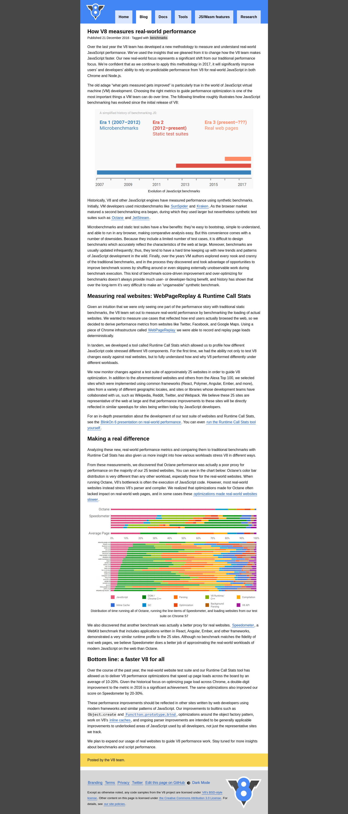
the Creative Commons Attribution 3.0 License (190, 798)
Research (249, 17)
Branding (95, 783)
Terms (110, 783)
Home (124, 17)
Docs (163, 17)
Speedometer (243, 625)
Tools (183, 17)
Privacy (123, 783)
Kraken (202, 206)
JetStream (141, 218)
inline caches (120, 720)
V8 (95, 12)
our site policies (114, 804)
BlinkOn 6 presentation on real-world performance (141, 422)
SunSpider (179, 206)
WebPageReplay (161, 330)
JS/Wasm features (214, 17)
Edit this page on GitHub (165, 783)
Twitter (137, 783)
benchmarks (158, 38)
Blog (144, 17)
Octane (118, 218)
